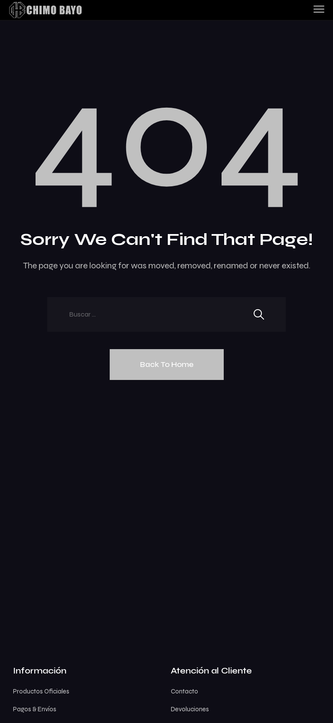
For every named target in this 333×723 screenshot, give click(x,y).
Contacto (184, 691)
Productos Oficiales (41, 691)
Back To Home (166, 364)
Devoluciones (190, 709)
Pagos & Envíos (34, 709)
